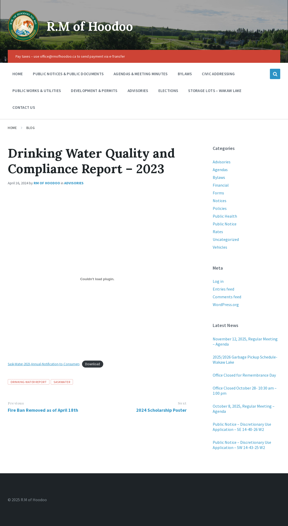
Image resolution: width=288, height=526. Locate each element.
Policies (220, 208)
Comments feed (227, 296)
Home (12, 128)
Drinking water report (29, 382)
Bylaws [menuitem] (185, 73)
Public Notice (225, 223)
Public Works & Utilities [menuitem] (36, 90)
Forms (218, 192)
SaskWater (62, 382)
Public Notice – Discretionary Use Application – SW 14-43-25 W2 (242, 445)
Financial (221, 185)
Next (182, 403)
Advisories (74, 183)
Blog (30, 128)
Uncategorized (226, 239)
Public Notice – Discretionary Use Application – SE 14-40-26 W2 (242, 427)
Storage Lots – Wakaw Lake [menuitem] (215, 90)
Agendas (220, 169)
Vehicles (220, 247)
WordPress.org (226, 304)
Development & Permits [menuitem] (94, 90)
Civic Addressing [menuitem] (218, 73)
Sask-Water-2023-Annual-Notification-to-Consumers (43, 364)
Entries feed (223, 289)
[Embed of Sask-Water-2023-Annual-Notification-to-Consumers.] (97, 278)
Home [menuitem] (17, 73)
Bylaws (219, 177)
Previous (16, 403)
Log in (218, 281)
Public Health (225, 216)
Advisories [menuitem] (138, 90)
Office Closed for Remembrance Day (244, 375)
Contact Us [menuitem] (23, 107)
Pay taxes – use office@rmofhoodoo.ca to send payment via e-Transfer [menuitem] (70, 56)
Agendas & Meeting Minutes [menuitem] (141, 73)
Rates (218, 231)
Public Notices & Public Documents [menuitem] (68, 73)
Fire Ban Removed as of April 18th (43, 410)
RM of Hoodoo (47, 183)
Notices (219, 200)
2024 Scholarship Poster (161, 410)
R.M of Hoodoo (90, 26)
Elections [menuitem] (168, 90)
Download (92, 364)
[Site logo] (23, 39)
